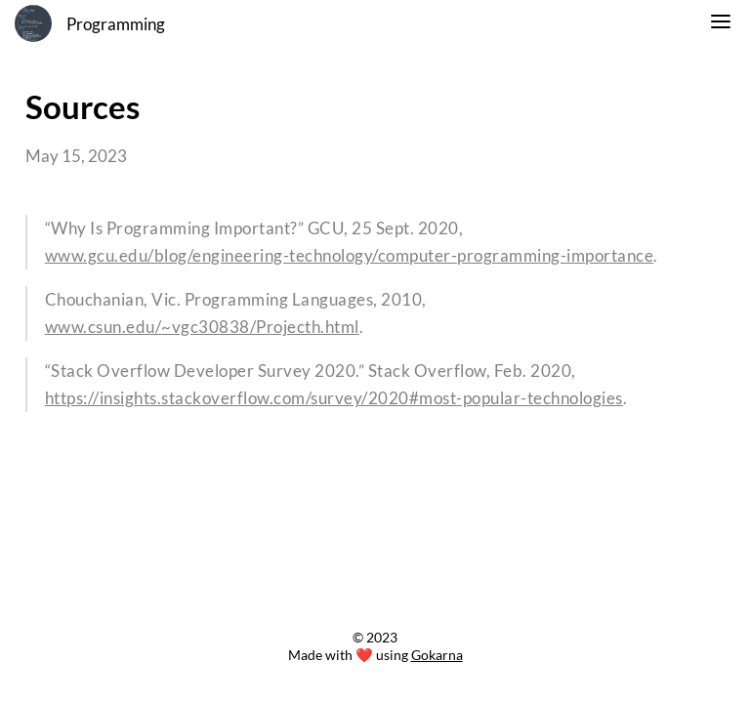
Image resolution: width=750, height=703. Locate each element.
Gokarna (437, 654)
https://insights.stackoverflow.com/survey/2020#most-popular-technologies (334, 398)
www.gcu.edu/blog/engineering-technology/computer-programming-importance (349, 256)
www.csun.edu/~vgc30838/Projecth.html (202, 327)
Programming (115, 24)
